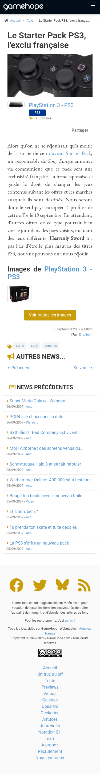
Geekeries (50, 712)
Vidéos (50, 693)
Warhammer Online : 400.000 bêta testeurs (48, 479)
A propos (49, 744)
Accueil (50, 667)
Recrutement (50, 751)
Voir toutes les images (50, 315)
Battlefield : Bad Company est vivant (42, 432)
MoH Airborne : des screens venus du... (44, 448)
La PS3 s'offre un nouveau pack (37, 543)
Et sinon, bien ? (22, 511)
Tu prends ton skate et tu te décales (41, 527)
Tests (50, 680)
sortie (20, 346)
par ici (69, 620)
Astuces (50, 719)
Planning (32, 422)
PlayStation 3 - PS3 (51, 105)
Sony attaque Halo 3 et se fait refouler (43, 464)
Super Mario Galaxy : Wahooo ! (36, 400)
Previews (49, 687)
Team (50, 738)
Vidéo (30, 501)
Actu (29, 20)
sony (34, 346)
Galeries (50, 700)
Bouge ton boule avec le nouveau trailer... (46, 495)
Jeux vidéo (50, 725)
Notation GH (50, 732)
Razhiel (86, 334)
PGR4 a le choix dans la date (34, 416)
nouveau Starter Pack (68, 153)
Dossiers (50, 706)
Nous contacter (50, 757)
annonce (51, 346)
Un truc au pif (50, 674)
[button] (93, 7)
